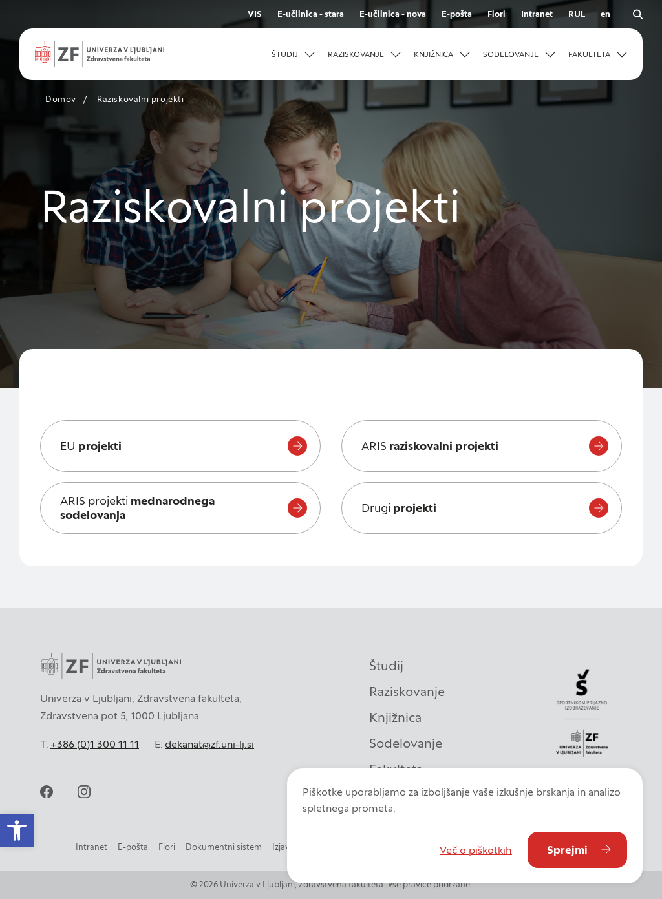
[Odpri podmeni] (309, 54)
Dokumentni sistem (224, 846)
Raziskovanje (407, 691)
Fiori (496, 13)
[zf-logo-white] (99, 54)
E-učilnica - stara (310, 13)
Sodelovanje (405, 743)
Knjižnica (395, 717)
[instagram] (84, 791)
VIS (255, 13)
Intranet (537, 13)
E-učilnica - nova (392, 13)
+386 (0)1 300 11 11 (94, 743)
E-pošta (457, 13)
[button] (17, 830)
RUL (576, 13)
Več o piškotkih (476, 849)
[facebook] (46, 791)
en (605, 13)
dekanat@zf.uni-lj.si (209, 743)
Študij (386, 665)
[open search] (637, 14)
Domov (60, 99)
